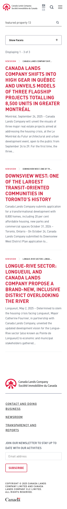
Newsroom (10, 61)
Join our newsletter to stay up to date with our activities (30, 445)
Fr (43, 9)
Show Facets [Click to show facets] (16, 40)
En (43, 5)
